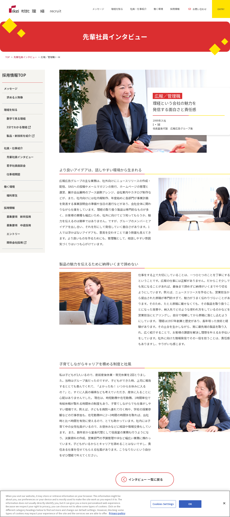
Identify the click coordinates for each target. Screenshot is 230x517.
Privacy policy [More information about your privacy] (117, 515)
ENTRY (221, 9)
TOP (7, 57)
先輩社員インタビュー (25, 57)
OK (190, 506)
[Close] (224, 505)
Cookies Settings (163, 506)
